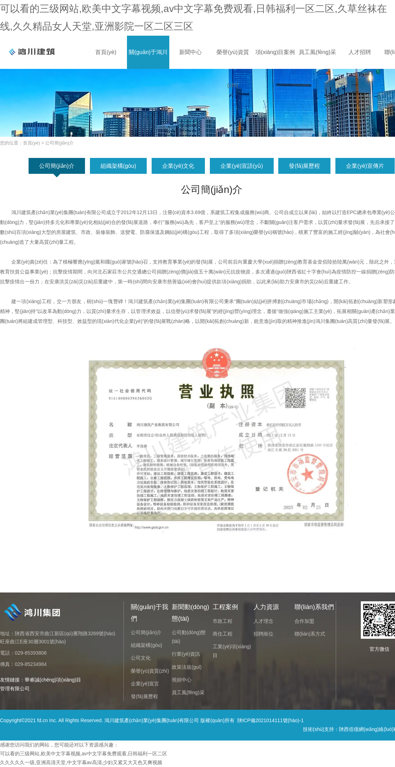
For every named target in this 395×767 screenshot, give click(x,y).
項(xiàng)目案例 (275, 52)
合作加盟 (304, 621)
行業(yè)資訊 (186, 654)
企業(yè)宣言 (145, 683)
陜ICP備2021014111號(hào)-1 (270, 720)
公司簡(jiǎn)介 (56, 166)
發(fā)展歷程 (304, 166)
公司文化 (141, 658)
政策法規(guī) (187, 667)
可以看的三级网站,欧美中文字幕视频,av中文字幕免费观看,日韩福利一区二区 (83, 753)
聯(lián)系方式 (309, 634)
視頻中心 (182, 680)
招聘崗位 (263, 634)
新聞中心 (190, 52)
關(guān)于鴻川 (148, 52)
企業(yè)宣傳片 (365, 166)
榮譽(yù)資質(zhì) (233, 59)
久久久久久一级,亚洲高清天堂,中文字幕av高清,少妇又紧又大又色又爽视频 (81, 762)
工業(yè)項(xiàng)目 (232, 651)
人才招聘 (359, 52)
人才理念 (263, 621)
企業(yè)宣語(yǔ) (241, 166)
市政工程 (222, 621)
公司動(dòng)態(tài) (189, 637)
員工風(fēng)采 (317, 52)
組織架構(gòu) (118, 166)
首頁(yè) (105, 52)
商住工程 (222, 634)
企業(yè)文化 (178, 166)
